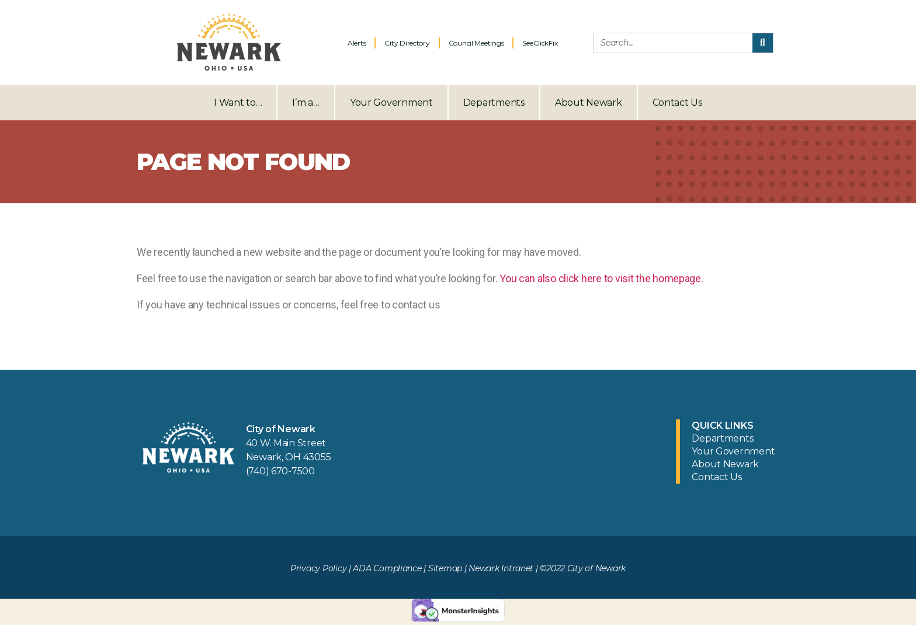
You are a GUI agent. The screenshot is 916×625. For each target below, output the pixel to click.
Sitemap (445, 568)
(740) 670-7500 (280, 471)
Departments (494, 102)
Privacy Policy (318, 568)
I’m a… (305, 102)
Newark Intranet (501, 568)
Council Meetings (476, 43)
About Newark (588, 102)
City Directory (406, 43)
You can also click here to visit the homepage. (601, 278)
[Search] (762, 43)
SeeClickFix (539, 43)
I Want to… (238, 102)
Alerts (357, 43)
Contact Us (677, 102)
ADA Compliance (387, 568)
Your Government (391, 102)
